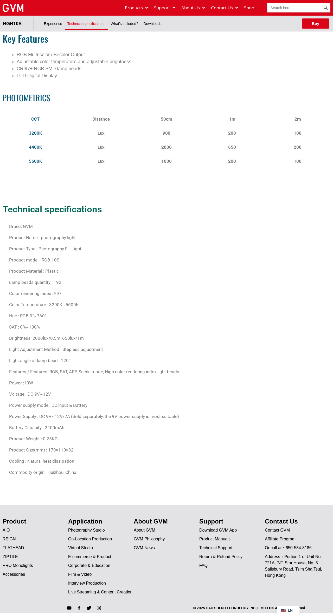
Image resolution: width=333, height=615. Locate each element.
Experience (53, 24)
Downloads (153, 24)
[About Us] (193, 7)
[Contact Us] (224, 7)
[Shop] (249, 7)
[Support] (165, 7)
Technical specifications (86, 24)
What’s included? (124, 24)
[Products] (136, 7)
